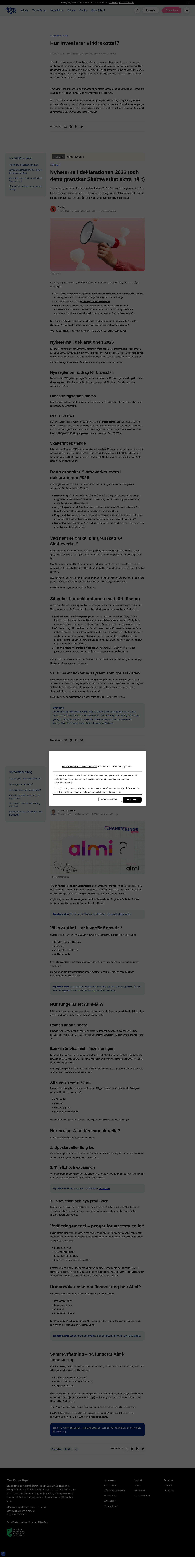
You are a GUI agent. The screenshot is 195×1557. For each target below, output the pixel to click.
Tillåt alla (132, 799)
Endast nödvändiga (110, 799)
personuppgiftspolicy (77, 788)
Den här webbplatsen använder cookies (80, 766)
